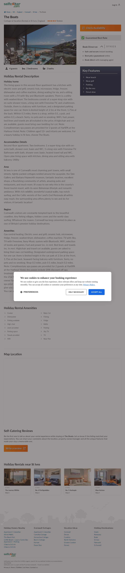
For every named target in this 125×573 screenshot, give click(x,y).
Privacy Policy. (89, 285)
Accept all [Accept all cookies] (96, 292)
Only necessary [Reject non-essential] (76, 292)
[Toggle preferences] (29, 292)
